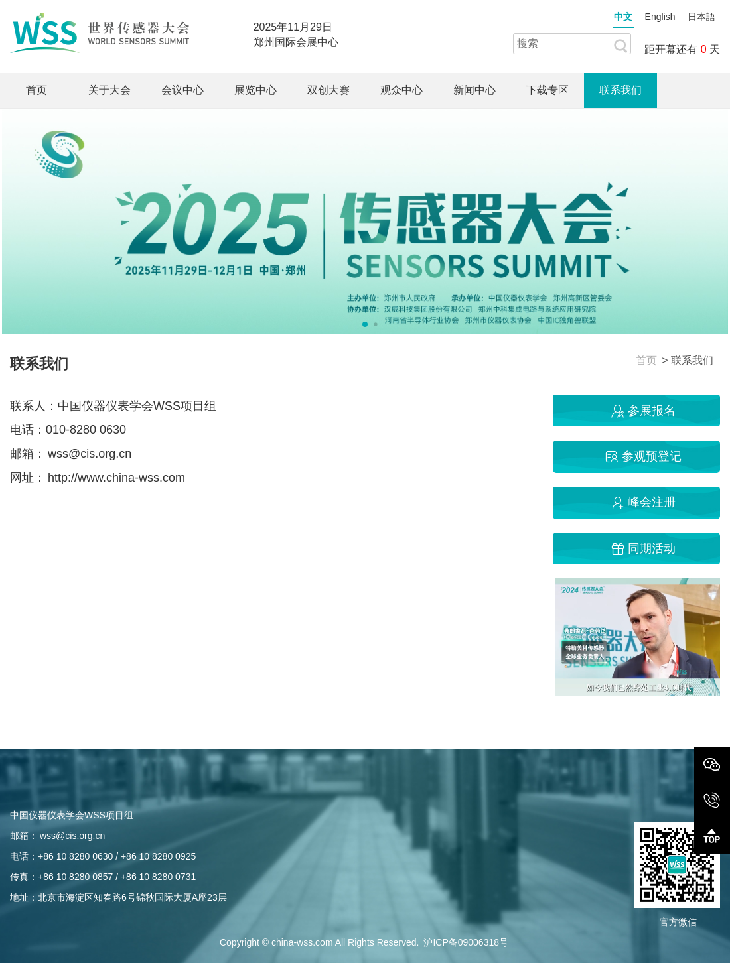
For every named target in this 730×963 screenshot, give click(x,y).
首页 (646, 360)
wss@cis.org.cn (89, 453)
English (660, 16)
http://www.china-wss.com (116, 477)
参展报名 (642, 410)
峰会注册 (642, 502)
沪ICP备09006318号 (465, 942)
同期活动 (642, 548)
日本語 (701, 16)
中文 (623, 16)
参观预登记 (642, 456)
